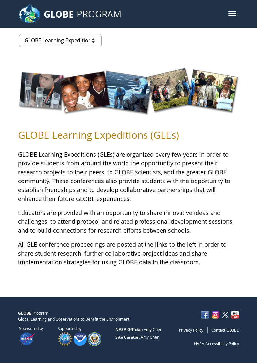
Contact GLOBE (225, 330)
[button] (232, 14)
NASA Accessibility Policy (216, 343)
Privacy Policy (191, 330)
